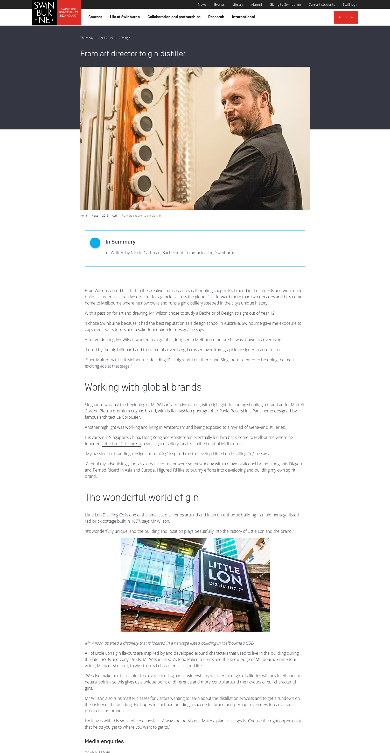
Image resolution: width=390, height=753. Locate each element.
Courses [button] (96, 18)
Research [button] (217, 18)
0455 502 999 (97, 609)
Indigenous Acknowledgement (155, 720)
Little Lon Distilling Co (121, 300)
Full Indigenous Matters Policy (321, 726)
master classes (136, 554)
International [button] (244, 18)
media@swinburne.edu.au (109, 615)
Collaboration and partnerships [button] (175, 18)
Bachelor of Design (216, 169)
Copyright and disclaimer (71, 747)
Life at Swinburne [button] (125, 18)
